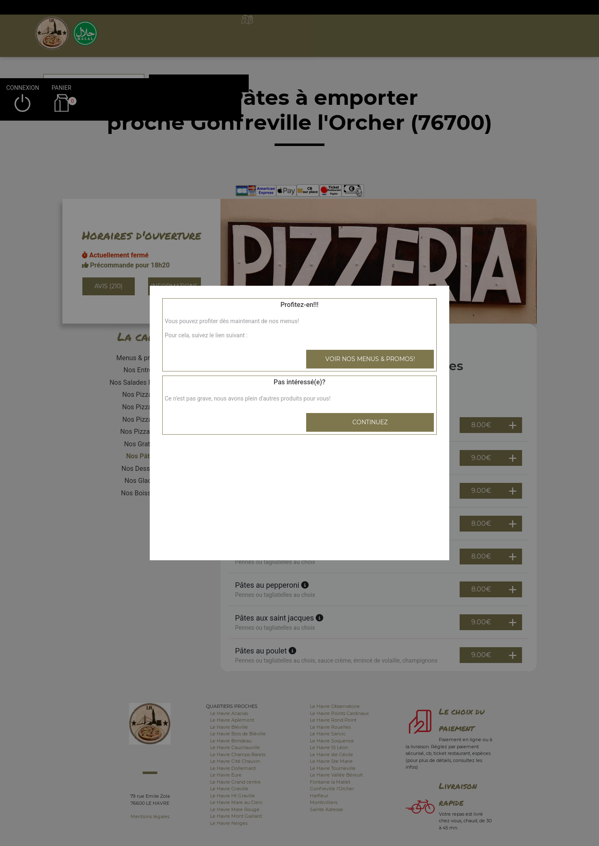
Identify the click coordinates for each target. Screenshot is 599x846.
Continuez (370, 422)
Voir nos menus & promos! (370, 359)
